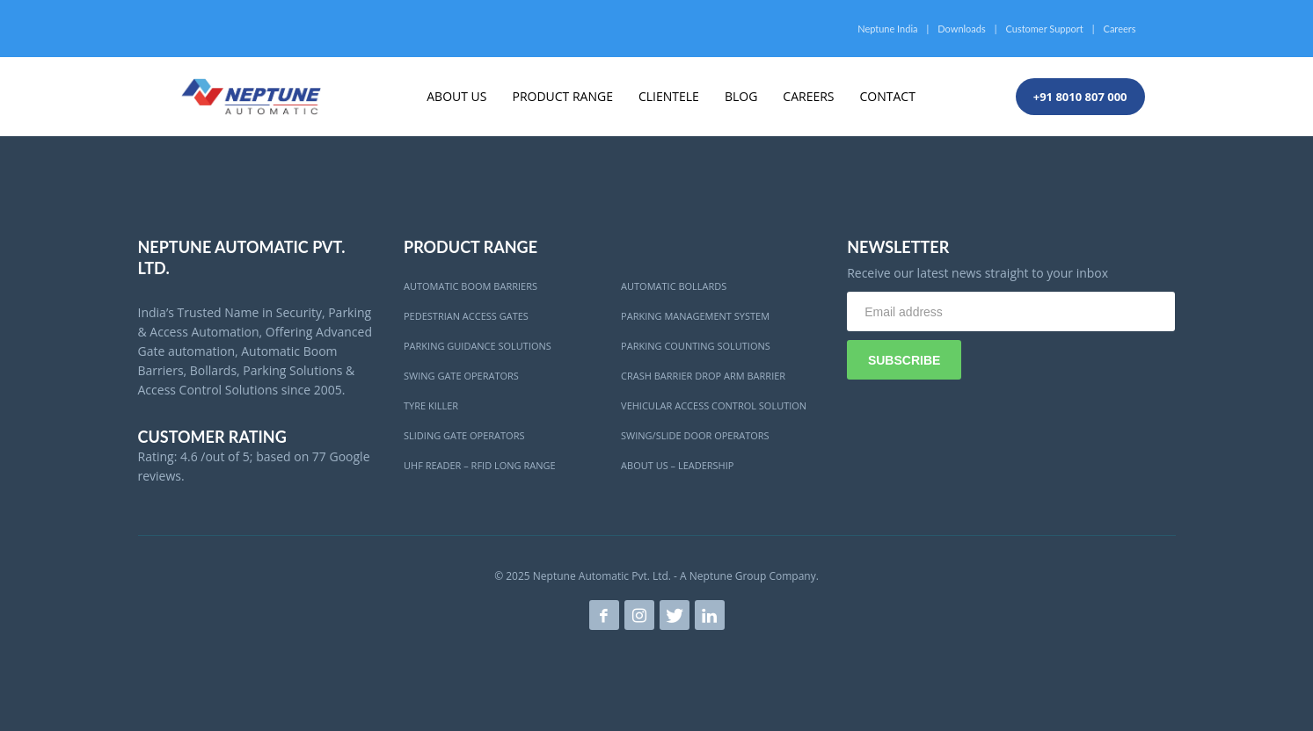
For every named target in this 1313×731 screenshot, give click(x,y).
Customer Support (1044, 28)
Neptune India (887, 28)
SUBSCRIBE (904, 360)
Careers (1120, 28)
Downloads (961, 28)
